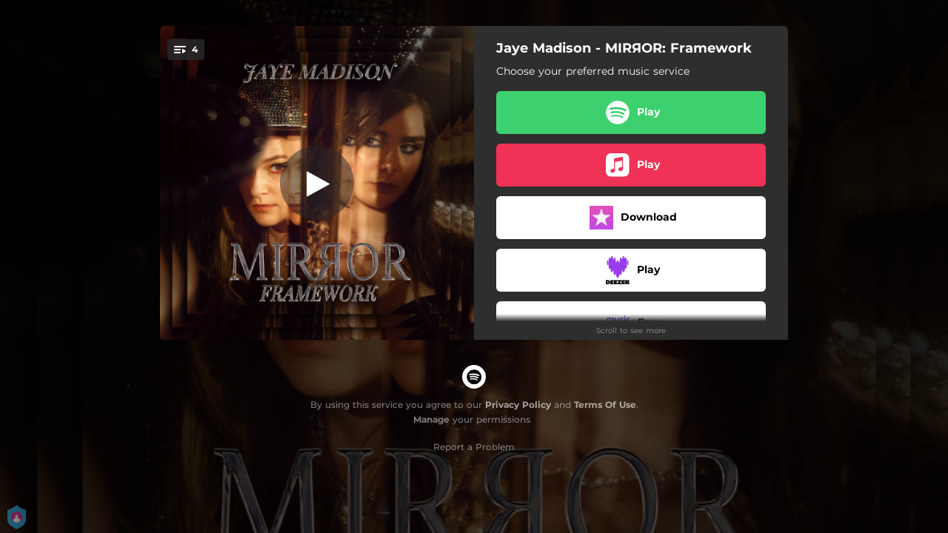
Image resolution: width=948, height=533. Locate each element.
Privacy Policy (518, 404)
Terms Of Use (605, 404)
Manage (431, 419)
